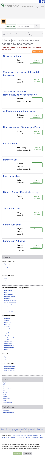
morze (21, 34)
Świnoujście (6, 398)
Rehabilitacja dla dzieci (35, 435)
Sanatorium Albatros (14, 240)
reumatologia (7, 340)
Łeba (4, 391)
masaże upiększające (9, 368)
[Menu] (3, 21)
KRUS (5, 278)
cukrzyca (6, 320)
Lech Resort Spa (11, 176)
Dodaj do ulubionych (36, 61)
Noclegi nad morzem (23, 437)
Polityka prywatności (21, 431)
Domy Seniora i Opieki (8, 437)
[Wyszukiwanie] (37, 26)
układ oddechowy (9, 345)
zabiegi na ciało (8, 374)
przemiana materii (9, 338)
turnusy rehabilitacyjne (10, 312)
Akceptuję (17, 454)
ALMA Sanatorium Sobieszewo (19, 111)
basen (5, 292)
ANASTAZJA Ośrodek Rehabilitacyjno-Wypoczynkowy (20, 93)
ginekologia (7, 324)
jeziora (5, 358)
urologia (6, 349)
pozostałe (6, 272)
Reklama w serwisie (30, 429)
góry (5, 356)
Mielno (5, 392)
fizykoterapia (7, 264)
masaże (6, 270)
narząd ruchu (7, 330)
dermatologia (7, 322)
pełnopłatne (7, 284)
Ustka (4, 400)
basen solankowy (8, 294)
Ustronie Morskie (7, 402)
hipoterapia (7, 298)
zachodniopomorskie (8, 412)
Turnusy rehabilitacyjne (19, 435)
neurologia (7, 332)
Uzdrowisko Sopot (12, 56)
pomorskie (6, 410)
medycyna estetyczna (9, 370)
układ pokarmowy (9, 347)
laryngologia (7, 328)
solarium (6, 310)
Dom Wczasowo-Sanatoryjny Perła (21, 127)
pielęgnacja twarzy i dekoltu (11, 372)
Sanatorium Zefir (12, 224)
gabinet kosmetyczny (9, 296)
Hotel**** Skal (10, 159)
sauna (5, 308)
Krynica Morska (7, 389)
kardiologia (7, 326)
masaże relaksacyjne (9, 366)
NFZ (5, 280)
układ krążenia (8, 342)
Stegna (5, 396)
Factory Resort (11, 143)
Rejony (12, 34)
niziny (5, 360)
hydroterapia (7, 266)
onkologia (6, 336)
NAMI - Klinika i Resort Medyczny (20, 192)
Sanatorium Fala (11, 208)
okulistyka (6, 334)
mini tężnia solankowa (10, 302)
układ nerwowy (8, 343)
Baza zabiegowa (31, 34)
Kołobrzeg (6, 387)
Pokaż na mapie (37, 52)
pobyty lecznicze (8, 306)
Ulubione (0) (10, 26)
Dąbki (4, 383)
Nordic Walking (8, 290)
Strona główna (5, 429)
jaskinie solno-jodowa (10, 300)
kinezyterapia (7, 268)
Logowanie (32, 431)
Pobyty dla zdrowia (37, 437)
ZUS (5, 282)
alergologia (7, 318)
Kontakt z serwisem (17, 429)
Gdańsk (5, 385)
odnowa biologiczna (9, 304)
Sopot (4, 394)
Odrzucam (28, 454)
